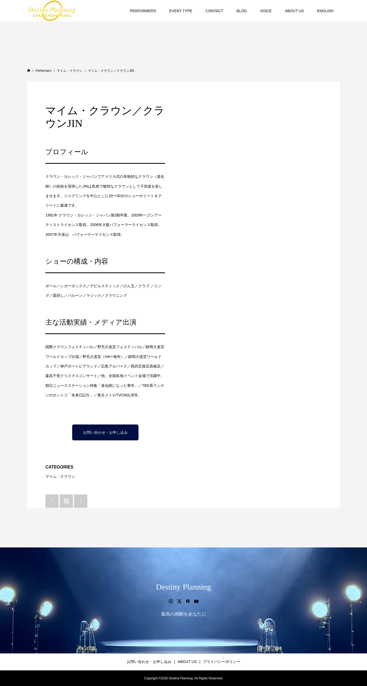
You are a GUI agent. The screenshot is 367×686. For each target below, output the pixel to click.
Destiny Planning (183, 586)
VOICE (266, 11)
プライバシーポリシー (221, 662)
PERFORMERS (143, 11)
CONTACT (214, 11)
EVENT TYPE (180, 11)
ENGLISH (325, 11)
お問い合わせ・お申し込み (105, 432)
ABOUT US (294, 11)
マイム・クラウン (60, 476)
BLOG (241, 11)
